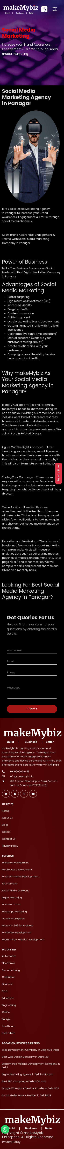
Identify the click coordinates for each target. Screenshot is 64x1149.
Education (8, 998)
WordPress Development (17, 932)
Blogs (5, 825)
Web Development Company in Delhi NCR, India (30, 1050)
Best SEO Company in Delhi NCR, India (24, 1081)
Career (6, 832)
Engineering (9, 1005)
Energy (6, 1019)
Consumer (8, 977)
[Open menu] (54, 9)
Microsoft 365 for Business (17, 925)
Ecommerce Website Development (23, 939)
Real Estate (8, 1033)
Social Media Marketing (15, 890)
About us (7, 818)
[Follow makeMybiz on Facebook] (15, 794)
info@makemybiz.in (21, 776)
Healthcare (8, 1026)
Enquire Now (58, 473)
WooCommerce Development (20, 876)
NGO (5, 991)
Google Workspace (13, 918)
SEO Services (9, 883)
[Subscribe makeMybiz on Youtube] (33, 794)
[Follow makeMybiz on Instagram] (24, 794)
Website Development (15, 862)
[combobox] (44, 9)
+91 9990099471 (19, 771)
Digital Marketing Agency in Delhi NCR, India (27, 1074)
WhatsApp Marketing (14, 911)
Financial (7, 984)
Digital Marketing (12, 897)
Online (6, 1012)
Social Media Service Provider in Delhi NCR (26, 1095)
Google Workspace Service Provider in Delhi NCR (30, 1088)
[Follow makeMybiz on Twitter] (6, 794)
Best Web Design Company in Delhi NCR (25, 1057)
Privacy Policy (10, 846)
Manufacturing (11, 970)
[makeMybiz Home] (20, 9)
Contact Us (9, 839)
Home (5, 811)
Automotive (9, 956)
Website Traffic (11, 904)
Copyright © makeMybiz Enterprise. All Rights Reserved (28, 1134)
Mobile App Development (17, 869)
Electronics (8, 963)
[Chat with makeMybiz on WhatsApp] (5, 1129)
